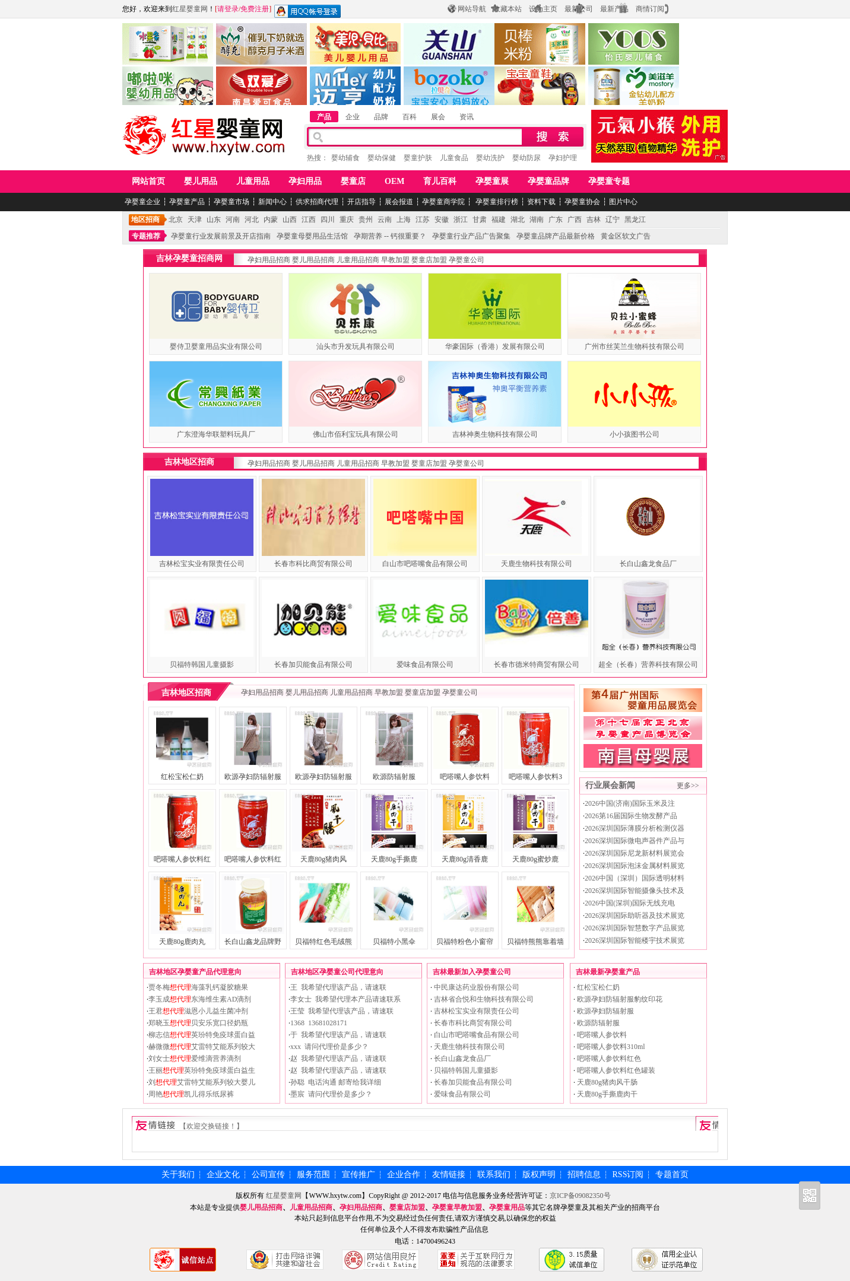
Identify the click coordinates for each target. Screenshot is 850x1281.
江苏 (423, 219)
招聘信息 (584, 1174)
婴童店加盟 (429, 260)
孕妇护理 (562, 158)
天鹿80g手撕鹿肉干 (606, 1094)
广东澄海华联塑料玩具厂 (216, 434)
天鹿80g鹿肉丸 (182, 941)
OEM (394, 181)
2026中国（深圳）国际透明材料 (634, 878)
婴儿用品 (200, 181)
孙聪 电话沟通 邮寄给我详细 (335, 1082)
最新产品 (614, 9)
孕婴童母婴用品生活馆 (312, 236)
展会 (438, 117)
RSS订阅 (628, 1174)
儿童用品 (252, 181)
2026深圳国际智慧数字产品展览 (634, 928)
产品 (324, 117)
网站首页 (148, 181)
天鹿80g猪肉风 (323, 859)
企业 (352, 117)
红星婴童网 (190, 9)
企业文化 (223, 1174)
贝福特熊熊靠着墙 (535, 941)
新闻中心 (272, 202)
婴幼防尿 (526, 158)
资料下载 (541, 202)
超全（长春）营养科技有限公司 (648, 664)
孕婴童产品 (187, 202)
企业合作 (403, 1174)
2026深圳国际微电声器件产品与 (634, 841)
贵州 (366, 219)
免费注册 (254, 9)
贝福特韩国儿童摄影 (202, 664)
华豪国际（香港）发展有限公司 (495, 346)
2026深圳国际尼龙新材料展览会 (634, 853)
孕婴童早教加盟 (457, 1207)
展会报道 (399, 202)
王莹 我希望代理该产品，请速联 (342, 1011)
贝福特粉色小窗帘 (464, 941)
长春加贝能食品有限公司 (313, 664)
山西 (290, 219)
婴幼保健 (381, 158)
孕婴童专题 (609, 181)
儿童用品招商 (358, 260)
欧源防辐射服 (394, 777)
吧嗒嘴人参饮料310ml (610, 1046)
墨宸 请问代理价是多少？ (331, 1094)
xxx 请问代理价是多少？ (329, 1046)
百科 (409, 117)
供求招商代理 (317, 202)
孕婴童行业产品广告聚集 (471, 236)
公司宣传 (268, 1174)
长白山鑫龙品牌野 (252, 941)
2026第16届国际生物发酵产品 (631, 816)
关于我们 (178, 1174)
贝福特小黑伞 (394, 941)
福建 (498, 219)
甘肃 (479, 219)
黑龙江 (635, 219)
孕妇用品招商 (269, 260)
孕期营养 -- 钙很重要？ (390, 236)
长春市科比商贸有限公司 (313, 564)
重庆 (347, 219)
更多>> (688, 785)
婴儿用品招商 (313, 260)
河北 (252, 219)
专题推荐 (146, 236)
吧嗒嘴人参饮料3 (535, 777)
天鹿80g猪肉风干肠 (606, 1082)
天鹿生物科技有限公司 (536, 564)
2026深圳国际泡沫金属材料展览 (634, 866)
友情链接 (448, 1174)
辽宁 (612, 219)
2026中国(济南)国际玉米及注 (630, 803)
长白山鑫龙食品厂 (648, 564)
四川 (328, 219)
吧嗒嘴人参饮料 (465, 777)
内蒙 (271, 219)
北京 (176, 219)
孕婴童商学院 (443, 202)
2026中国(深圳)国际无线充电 (630, 903)
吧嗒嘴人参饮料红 (182, 859)
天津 (195, 219)
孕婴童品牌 (548, 181)
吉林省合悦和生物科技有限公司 (483, 999)
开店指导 (361, 202)
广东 (555, 219)
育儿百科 (439, 181)
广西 (574, 219)
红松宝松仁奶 (182, 777)
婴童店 (353, 181)
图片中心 (623, 202)
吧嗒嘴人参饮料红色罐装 (615, 1070)
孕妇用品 (305, 181)
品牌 (381, 117)
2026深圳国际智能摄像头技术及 (634, 890)
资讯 (466, 117)
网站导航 (472, 9)
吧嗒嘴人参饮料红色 (608, 1058)
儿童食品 (454, 158)
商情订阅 (650, 9)
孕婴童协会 (582, 202)
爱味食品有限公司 (425, 664)
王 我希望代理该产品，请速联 (338, 987)
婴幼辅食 (345, 158)
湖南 (536, 219)
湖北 (517, 219)
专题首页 (672, 1174)
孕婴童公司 (466, 260)
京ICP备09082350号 (580, 1195)
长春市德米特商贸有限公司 (536, 664)
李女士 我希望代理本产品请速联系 (345, 999)
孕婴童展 (492, 181)
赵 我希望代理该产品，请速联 (338, 1058)
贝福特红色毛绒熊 (323, 941)
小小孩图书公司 (634, 434)
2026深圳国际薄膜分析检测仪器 (634, 828)
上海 (404, 219)
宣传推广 (358, 1174)
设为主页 (543, 9)
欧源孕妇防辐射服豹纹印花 (618, 999)
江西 (309, 219)
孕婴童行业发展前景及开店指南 (221, 236)
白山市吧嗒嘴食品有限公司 (425, 564)
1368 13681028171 (318, 1023)
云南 (385, 219)
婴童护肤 (418, 158)
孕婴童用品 (507, 1207)
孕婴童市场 (231, 202)
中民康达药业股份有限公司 (475, 987)
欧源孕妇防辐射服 (252, 777)
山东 (214, 219)
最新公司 (578, 9)
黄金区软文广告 (626, 236)
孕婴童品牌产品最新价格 (555, 236)
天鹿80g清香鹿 (465, 859)
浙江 (460, 219)
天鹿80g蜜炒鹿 (535, 859)
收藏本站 (507, 9)
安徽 (441, 219)
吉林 (593, 219)
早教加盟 (395, 260)
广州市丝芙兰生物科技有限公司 (634, 346)
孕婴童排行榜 (496, 202)
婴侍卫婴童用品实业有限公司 (216, 346)
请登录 (228, 9)
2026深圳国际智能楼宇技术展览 (634, 940)
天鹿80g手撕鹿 (394, 859)
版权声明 (539, 1174)
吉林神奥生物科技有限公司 (495, 434)
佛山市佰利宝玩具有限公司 (355, 434)
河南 (233, 219)
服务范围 (313, 1174)
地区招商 (145, 219)
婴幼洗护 (490, 158)
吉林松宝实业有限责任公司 (202, 564)
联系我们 (493, 1174)
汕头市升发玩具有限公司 (355, 346)
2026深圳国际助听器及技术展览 (634, 915)
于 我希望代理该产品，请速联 (338, 1035)
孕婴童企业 (142, 202)
